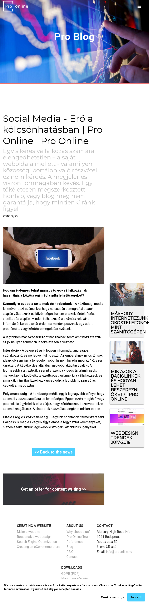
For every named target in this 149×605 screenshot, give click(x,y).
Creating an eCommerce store (38, 547)
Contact (72, 557)
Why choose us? (78, 532)
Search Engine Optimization (37, 542)
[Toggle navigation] (139, 6)
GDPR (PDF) (70, 574)
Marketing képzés (74, 579)
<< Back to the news (53, 452)
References (75, 542)
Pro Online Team (78, 537)
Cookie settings (112, 599)
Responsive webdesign (34, 537)
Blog (69, 547)
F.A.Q (70, 552)
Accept (136, 599)
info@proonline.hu (119, 552)
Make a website (28, 532)
